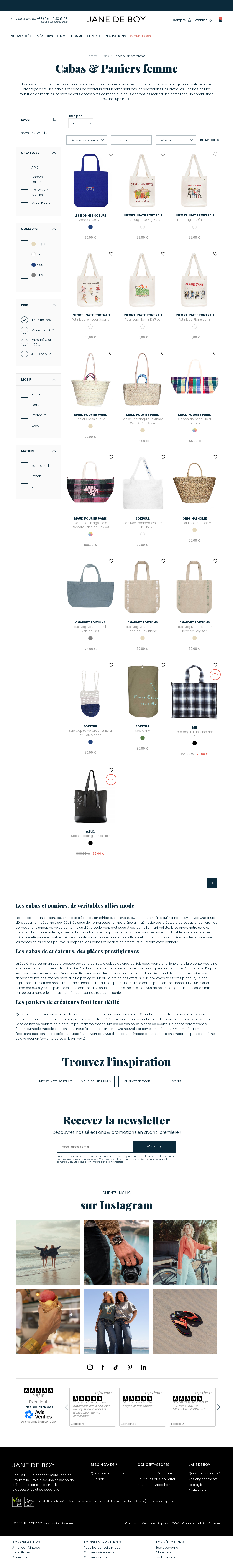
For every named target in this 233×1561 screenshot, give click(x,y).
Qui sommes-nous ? (205, 1473)
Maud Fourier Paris (41, 240)
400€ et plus (41, 389)
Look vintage (165, 1557)
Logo (35, 460)
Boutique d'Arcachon (154, 1485)
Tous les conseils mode (102, 1547)
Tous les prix (41, 355)
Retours (96, 1485)
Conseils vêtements (99, 1552)
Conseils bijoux (95, 1557)
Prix (38, 340)
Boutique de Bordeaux (155, 1473)
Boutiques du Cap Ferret (156, 1479)
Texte (35, 439)
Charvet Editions (37, 214)
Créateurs (38, 188)
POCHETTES (29, 148)
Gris (37, 310)
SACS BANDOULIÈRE (35, 133)
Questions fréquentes (107, 1473)
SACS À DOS (30, 163)
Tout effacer (81, 123)
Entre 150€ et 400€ (41, 377)
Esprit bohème (167, 1547)
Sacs (38, 120)
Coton (36, 511)
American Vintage (26, 1547)
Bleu (37, 299)
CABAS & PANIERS (33, 156)
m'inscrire (154, 1147)
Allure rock (163, 1552)
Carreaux (38, 450)
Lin (33, 521)
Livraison (97, 1479)
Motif (38, 414)
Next (217, 1407)
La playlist (196, 1485)
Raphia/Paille (41, 501)
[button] (219, 20)
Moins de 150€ (42, 365)
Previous (67, 1407)
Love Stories (21, 1552)
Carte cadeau (199, 1490)
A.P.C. (35, 202)
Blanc (38, 289)
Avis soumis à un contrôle (38, 1421)
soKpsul (178, 1081)
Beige (38, 278)
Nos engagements (203, 1479)
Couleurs (38, 264)
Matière (38, 486)
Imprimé (37, 429)
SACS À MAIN (30, 141)
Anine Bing (20, 1557)
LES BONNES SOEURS (40, 227)
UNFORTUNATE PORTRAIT (54, 1081)
